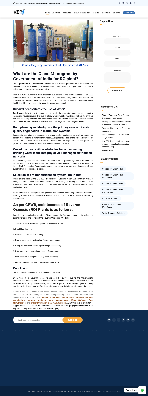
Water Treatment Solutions (113, 213)
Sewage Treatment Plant (112, 169)
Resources (106, 13)
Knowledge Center (82, 13)
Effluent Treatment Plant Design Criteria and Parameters (115, 116)
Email (117, 59)
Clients (96, 13)
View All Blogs (108, 150)
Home (47, 13)
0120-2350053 (29, 3)
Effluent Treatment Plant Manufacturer (112, 191)
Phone (117, 47)
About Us (56, 13)
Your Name (117, 36)
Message (117, 70)
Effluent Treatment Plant (112, 184)
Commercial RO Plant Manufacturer (111, 205)
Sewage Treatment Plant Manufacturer (112, 176)
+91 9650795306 (54, 3)
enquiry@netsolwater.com (75, 3)
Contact (116, 13)
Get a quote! (128, 13)
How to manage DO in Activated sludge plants (115, 136)
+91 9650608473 (41, 3)
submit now (117, 90)
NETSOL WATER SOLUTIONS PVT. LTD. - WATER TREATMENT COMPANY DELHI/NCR (72, 391)
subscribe (72, 320)
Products (67, 13)
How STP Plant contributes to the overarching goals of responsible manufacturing (116, 144)
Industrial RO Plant (110, 198)
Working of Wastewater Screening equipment (116, 129)
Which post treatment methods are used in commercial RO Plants (116, 123)
